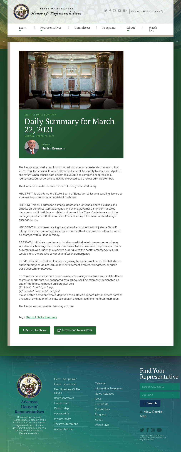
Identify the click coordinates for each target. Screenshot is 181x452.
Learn (22, 29)
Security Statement (66, 424)
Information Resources (108, 388)
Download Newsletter (76, 330)
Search (150, 403)
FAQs (98, 399)
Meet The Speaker (65, 379)
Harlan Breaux (31, 147)
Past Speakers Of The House (67, 391)
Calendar (100, 383)
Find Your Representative (147, 11)
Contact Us (101, 404)
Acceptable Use (63, 429)
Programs (108, 28)
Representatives (50, 29)
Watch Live (153, 29)
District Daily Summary (41, 317)
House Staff (61, 403)
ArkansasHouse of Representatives (29, 407)
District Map (61, 408)
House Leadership (65, 384)
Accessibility (61, 413)
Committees (82, 28)
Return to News (34, 330)
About (131, 29)
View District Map (151, 414)
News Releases (104, 394)
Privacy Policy (62, 419)
